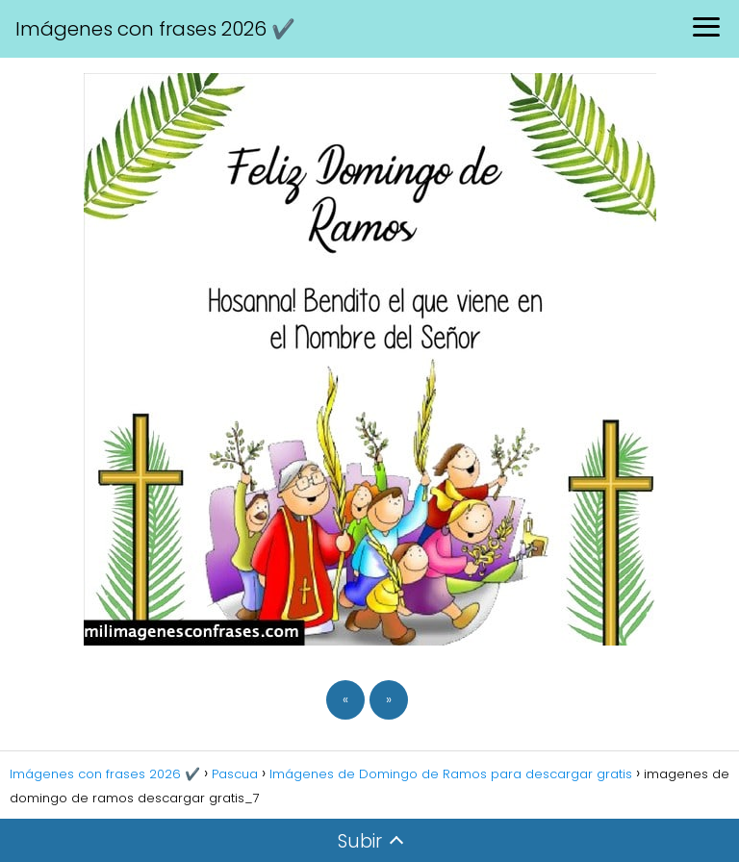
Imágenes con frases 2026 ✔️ (155, 28)
